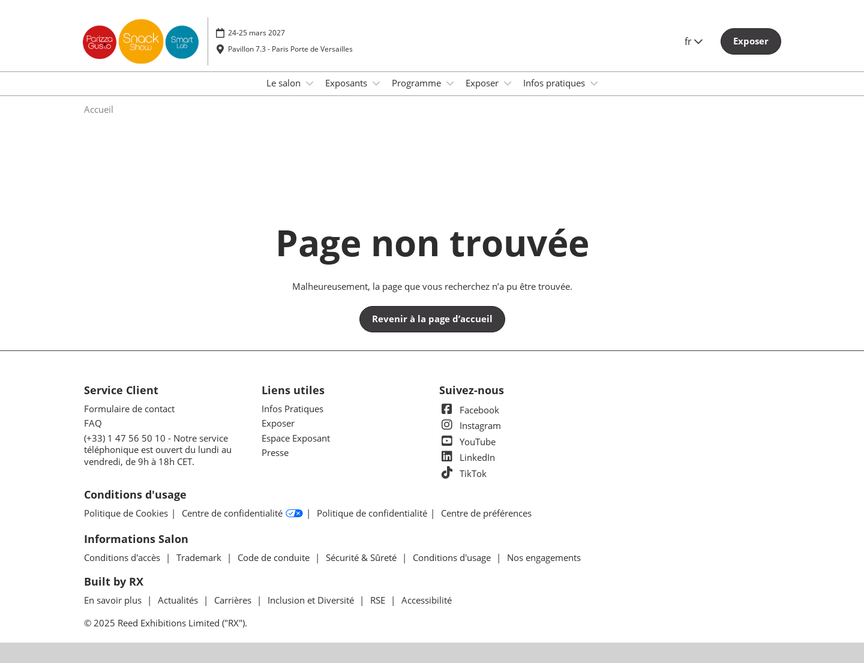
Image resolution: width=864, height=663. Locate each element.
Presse (275, 452)
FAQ (93, 423)
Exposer (483, 83)
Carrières (234, 600)
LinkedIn (467, 457)
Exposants (347, 83)
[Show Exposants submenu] (376, 83)
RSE (379, 600)
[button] (751, 41)
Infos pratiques (555, 83)
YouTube (467, 442)
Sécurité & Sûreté (362, 557)
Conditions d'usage (453, 557)
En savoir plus (114, 600)
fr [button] (694, 41)
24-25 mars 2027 (256, 33)
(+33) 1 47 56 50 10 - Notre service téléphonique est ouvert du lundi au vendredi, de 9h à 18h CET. (158, 449)
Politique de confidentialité (372, 513)
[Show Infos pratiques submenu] (594, 83)
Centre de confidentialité (242, 514)
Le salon (284, 83)
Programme (417, 83)
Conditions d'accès (123, 557)
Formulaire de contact (129, 409)
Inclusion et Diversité (312, 600)
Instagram (470, 425)
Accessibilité (426, 600)
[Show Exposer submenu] (507, 83)
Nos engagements (544, 557)
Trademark (200, 557)
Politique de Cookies (126, 513)
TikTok (463, 473)
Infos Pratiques (292, 409)
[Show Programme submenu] (450, 83)
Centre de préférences (486, 513)
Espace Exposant (296, 438)
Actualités (179, 600)
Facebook (469, 410)
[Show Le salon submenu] (309, 83)
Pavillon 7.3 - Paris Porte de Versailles (290, 49)
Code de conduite (275, 557)
